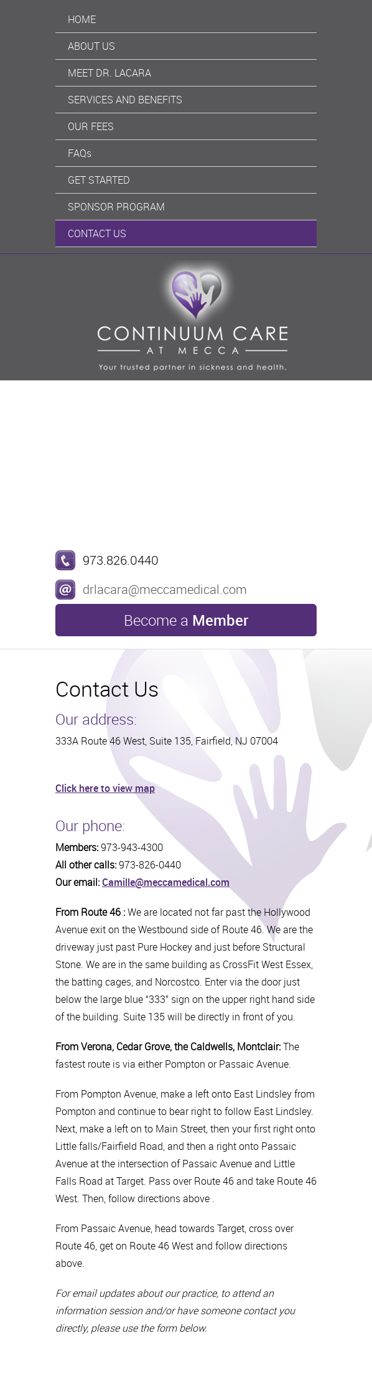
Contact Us (97, 233)
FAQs (79, 153)
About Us (91, 46)
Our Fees (91, 126)
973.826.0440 (121, 560)
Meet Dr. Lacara (109, 73)
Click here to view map (105, 788)
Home (82, 19)
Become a (186, 620)
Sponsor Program (116, 207)
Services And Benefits (125, 99)
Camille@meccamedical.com (166, 882)
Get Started (99, 180)
